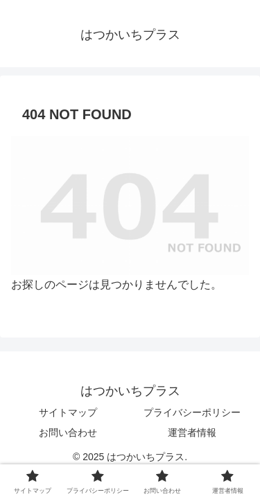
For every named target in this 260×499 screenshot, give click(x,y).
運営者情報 (192, 432)
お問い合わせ (68, 432)
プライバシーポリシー (192, 412)
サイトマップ (68, 412)
